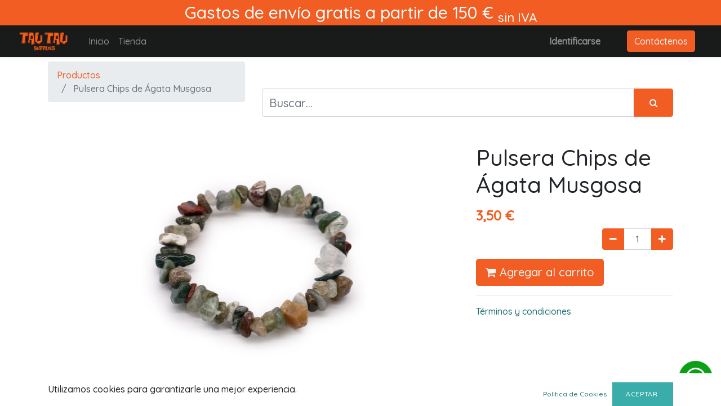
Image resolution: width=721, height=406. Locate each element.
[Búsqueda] (653, 103)
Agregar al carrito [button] (540, 272)
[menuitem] (99, 41)
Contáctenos (661, 41)
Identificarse (574, 41)
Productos (78, 75)
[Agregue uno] (662, 239)
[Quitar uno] (613, 239)
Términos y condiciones (523, 311)
